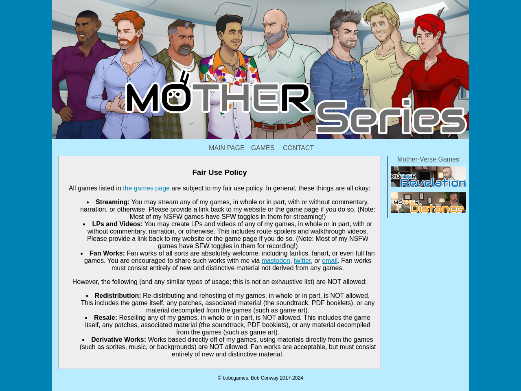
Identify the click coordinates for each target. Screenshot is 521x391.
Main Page (227, 147)
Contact (298, 147)
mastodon (276, 260)
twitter (302, 260)
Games (263, 147)
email (329, 260)
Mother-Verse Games (428, 159)
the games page (146, 188)
